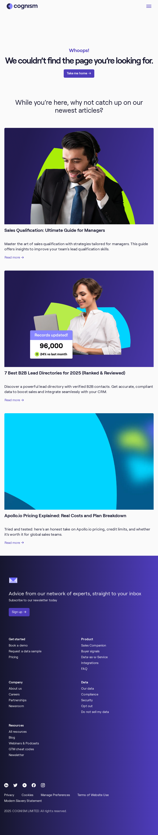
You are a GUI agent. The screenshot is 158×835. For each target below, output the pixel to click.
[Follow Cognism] (6, 785)
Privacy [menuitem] (9, 795)
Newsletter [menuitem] (16, 755)
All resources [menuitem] (18, 731)
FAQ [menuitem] (84, 668)
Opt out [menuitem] (87, 706)
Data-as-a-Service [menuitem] (94, 657)
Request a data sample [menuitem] (25, 651)
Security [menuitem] (87, 700)
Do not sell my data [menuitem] (95, 712)
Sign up (17, 612)
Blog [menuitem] (12, 737)
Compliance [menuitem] (89, 694)
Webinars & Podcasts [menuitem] (24, 743)
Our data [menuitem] (87, 688)
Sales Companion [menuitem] (93, 645)
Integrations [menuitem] (89, 663)
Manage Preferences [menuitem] (55, 795)
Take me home (77, 73)
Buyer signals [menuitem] (90, 651)
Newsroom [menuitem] (16, 706)
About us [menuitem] (15, 688)
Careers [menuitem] (14, 694)
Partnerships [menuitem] (18, 700)
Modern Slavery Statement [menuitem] (23, 801)
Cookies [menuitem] (27, 795)
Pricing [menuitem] (13, 657)
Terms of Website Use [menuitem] (93, 795)
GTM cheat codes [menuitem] (21, 749)
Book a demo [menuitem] (18, 645)
